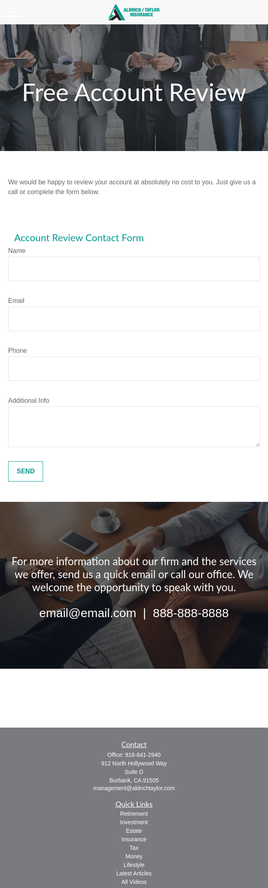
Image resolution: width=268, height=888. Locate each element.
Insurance (133, 839)
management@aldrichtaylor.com (134, 788)
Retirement (134, 813)
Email (16, 300)
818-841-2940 (142, 755)
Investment (134, 822)
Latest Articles (133, 873)
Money (134, 856)
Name (17, 250)
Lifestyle (133, 865)
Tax (134, 848)
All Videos (134, 882)
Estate (134, 831)
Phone (17, 350)
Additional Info (28, 400)
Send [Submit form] (26, 471)
